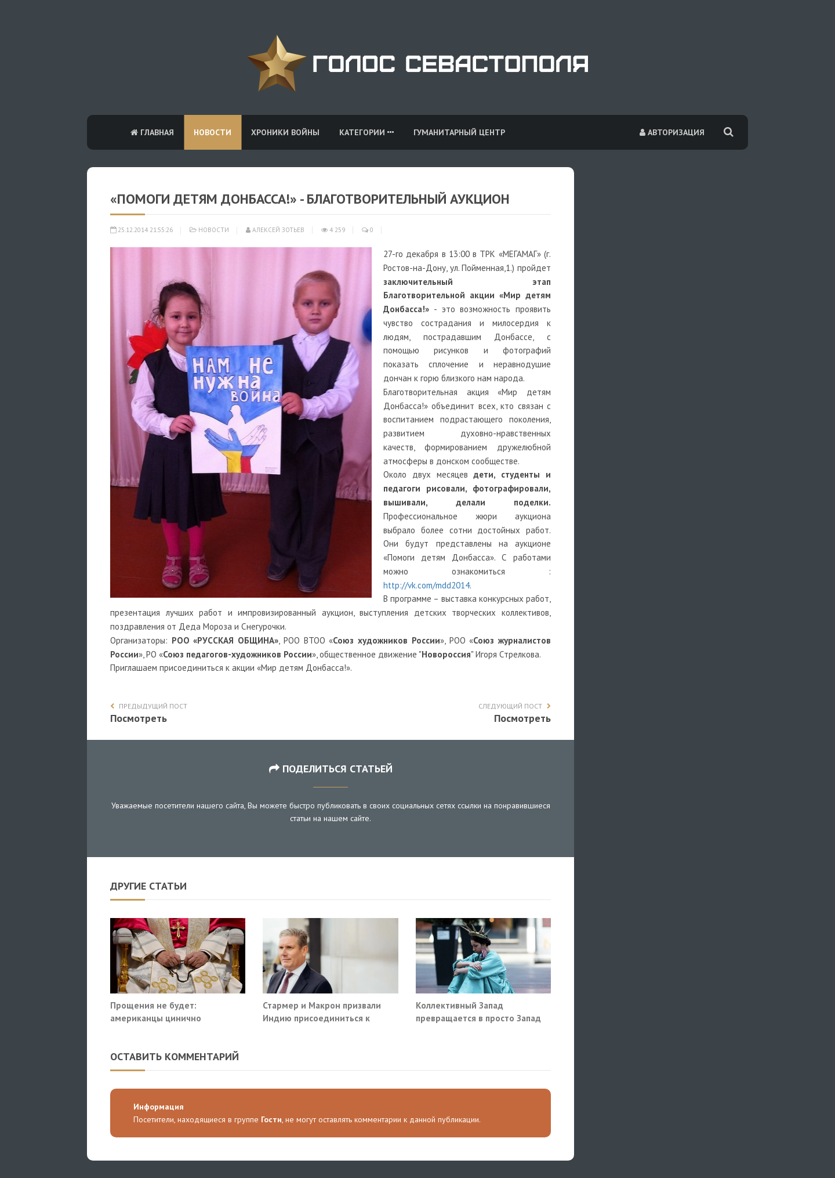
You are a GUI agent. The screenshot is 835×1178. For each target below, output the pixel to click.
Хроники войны (285, 132)
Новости (212, 132)
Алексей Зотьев (275, 230)
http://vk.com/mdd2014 (426, 585)
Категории (366, 132)
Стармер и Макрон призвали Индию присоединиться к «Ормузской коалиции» (322, 1017)
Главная (152, 132)
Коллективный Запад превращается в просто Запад (478, 1011)
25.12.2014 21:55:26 (141, 230)
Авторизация (672, 132)
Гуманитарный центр (459, 132)
